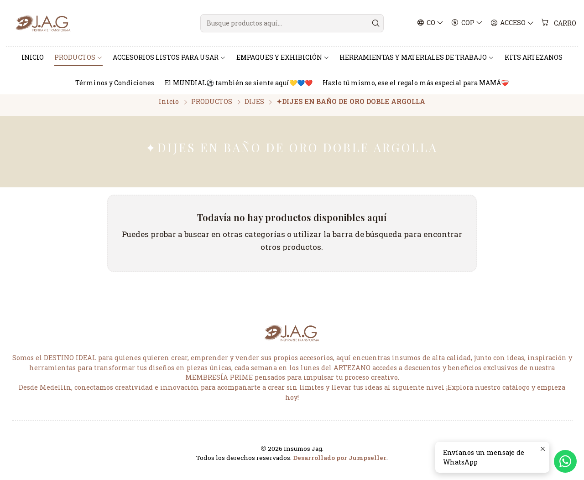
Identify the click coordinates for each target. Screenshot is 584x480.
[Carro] (559, 23)
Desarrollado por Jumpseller (339, 463)
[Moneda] (467, 23)
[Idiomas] (430, 23)
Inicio (169, 107)
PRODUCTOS (211, 107)
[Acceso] (512, 23)
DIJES (254, 107)
